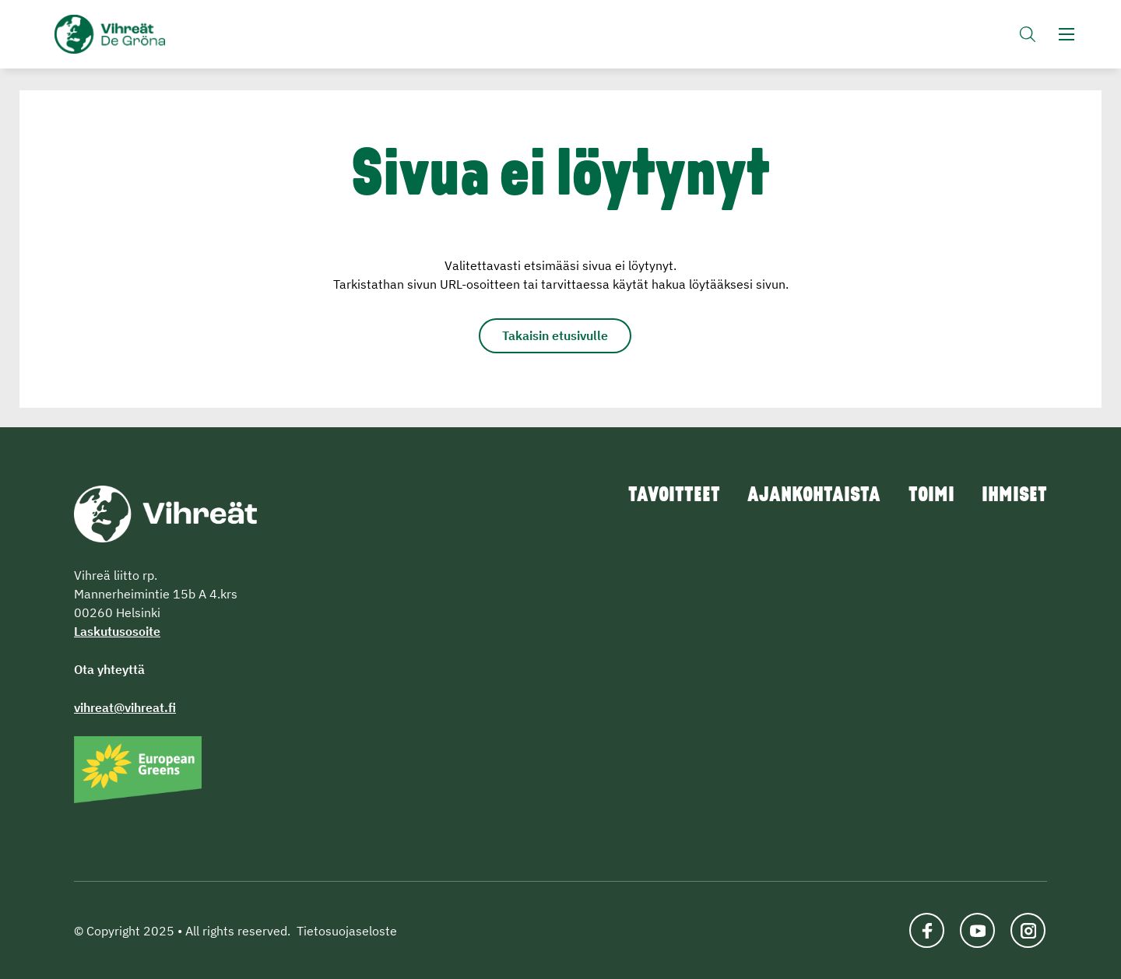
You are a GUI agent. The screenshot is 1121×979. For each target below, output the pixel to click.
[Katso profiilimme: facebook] (928, 930)
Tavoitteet (658, 496)
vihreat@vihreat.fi (125, 707)
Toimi (926, 496)
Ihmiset (1014, 496)
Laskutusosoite (117, 631)
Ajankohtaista (804, 496)
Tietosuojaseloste (347, 931)
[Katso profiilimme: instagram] (1029, 930)
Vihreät (145, 35)
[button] (1027, 35)
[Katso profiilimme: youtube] (978, 930)
